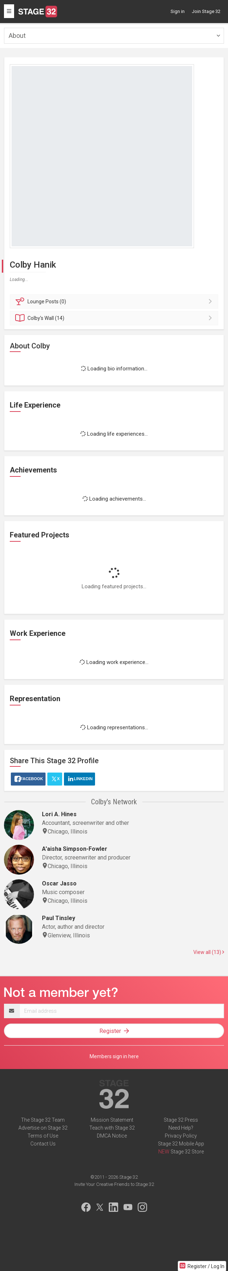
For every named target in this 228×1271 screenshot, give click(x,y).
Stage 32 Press (181, 1120)
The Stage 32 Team (43, 1120)
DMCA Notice (112, 1136)
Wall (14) (115, 318)
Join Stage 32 (206, 11)
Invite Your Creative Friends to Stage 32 (114, 1184)
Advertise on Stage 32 (43, 1128)
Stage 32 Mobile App (181, 1144)
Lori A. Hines (59, 814)
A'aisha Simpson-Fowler (74, 848)
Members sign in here (114, 1056)
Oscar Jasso (59, 883)
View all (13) (208, 952)
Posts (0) (115, 301)
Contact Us (43, 1144)
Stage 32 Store (187, 1152)
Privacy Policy (181, 1136)
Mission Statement (112, 1120)
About (17, 35)
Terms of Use (42, 1136)
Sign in (178, 11)
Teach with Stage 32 (112, 1128)
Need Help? (180, 1128)
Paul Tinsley (58, 918)
